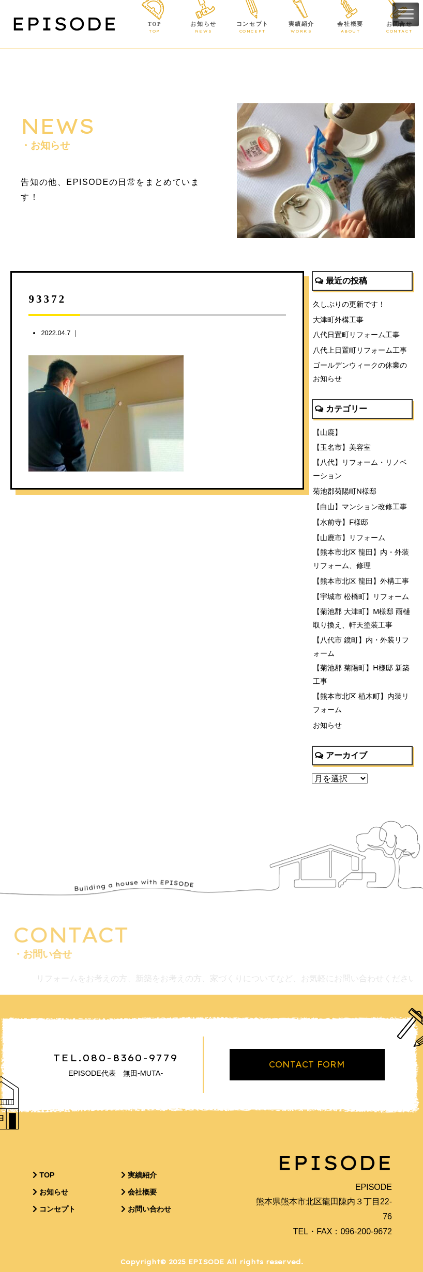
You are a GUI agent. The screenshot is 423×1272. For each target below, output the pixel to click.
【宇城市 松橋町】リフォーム (361, 596)
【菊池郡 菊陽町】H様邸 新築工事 (361, 674)
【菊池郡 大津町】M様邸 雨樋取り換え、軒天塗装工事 (361, 618)
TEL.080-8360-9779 (115, 1057)
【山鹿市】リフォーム (349, 537)
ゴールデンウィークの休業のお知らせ (360, 372)
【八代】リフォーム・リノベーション (360, 469)
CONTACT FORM (307, 1064)
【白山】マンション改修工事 (360, 506)
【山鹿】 (327, 432)
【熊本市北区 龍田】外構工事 (361, 581)
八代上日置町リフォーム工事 (360, 350)
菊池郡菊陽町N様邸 (344, 491)
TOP (154, 28)
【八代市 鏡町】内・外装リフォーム (361, 646)
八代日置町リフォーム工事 (356, 335)
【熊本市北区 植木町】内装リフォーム (361, 703)
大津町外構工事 (338, 320)
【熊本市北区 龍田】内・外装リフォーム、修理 (361, 559)
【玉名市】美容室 (342, 447)
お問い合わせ (146, 1209)
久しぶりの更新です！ (349, 304)
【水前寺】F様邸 (340, 522)
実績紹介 (301, 28)
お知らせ (203, 28)
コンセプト (252, 28)
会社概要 (350, 28)
